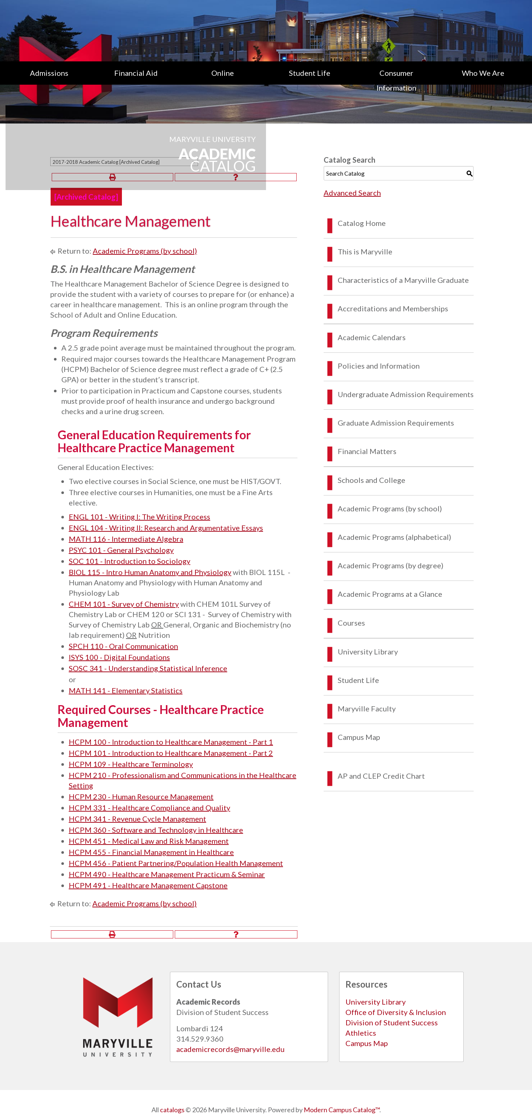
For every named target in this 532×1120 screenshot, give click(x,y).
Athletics (360, 1032)
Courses (351, 622)
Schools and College (371, 480)
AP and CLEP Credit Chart (381, 775)
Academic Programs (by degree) (390, 565)
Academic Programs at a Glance (390, 593)
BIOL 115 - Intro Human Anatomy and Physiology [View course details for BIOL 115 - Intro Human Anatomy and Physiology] (150, 572)
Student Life (309, 72)
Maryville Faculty (367, 708)
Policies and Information (379, 365)
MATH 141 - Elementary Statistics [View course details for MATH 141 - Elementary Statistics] (126, 690)
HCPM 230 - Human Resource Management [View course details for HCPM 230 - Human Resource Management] (141, 796)
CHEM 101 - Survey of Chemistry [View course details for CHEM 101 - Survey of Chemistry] (124, 603)
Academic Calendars (372, 337)
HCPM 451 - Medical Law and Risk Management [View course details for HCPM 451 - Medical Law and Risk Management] (149, 840)
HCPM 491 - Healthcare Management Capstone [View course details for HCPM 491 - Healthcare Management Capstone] (148, 885)
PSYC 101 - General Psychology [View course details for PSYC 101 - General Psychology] (121, 549)
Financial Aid (136, 72)
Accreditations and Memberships (393, 308)
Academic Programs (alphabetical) (394, 536)
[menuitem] (49, 80)
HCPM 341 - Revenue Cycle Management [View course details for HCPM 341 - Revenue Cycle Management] (137, 818)
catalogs (172, 1110)
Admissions (49, 72)
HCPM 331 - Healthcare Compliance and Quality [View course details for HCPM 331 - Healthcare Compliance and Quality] (149, 807)
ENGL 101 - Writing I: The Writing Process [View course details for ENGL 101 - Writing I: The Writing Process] (139, 516)
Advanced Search (352, 192)
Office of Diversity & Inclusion (395, 1012)
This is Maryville (365, 251)
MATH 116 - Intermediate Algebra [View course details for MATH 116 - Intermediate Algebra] (126, 538)
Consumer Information (396, 80)
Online (222, 72)
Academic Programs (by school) (145, 250)
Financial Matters (367, 451)
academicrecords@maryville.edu (230, 1049)
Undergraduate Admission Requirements (406, 394)
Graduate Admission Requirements (396, 422)
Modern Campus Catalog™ (341, 1110)
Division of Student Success (391, 1022)
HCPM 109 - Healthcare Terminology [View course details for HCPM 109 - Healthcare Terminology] (131, 763)
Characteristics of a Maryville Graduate (403, 279)
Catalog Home (362, 223)
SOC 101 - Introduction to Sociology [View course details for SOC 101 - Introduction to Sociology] (129, 560)
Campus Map (359, 736)
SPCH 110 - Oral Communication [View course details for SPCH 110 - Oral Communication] (123, 646)
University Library (368, 651)
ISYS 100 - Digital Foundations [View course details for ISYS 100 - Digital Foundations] (119, 657)
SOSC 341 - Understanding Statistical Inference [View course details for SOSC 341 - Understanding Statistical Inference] (148, 668)
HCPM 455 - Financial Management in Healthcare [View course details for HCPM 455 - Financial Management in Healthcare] (151, 851)
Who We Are (483, 72)
